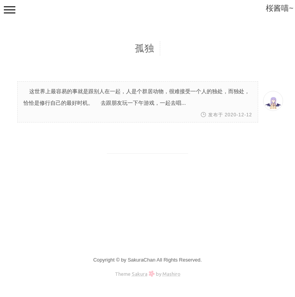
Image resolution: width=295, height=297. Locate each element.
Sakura (140, 274)
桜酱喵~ (279, 8)
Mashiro (171, 274)
